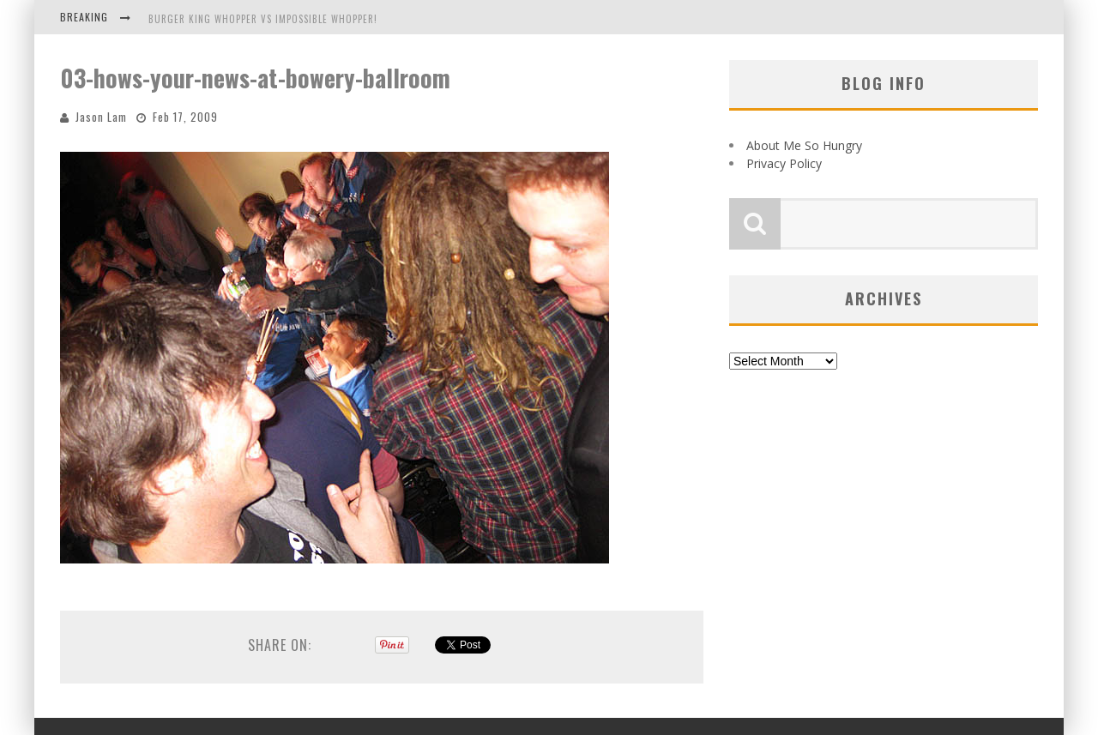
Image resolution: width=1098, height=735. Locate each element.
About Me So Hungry (804, 145)
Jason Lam (101, 116)
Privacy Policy (784, 163)
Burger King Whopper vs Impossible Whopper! (262, 19)
